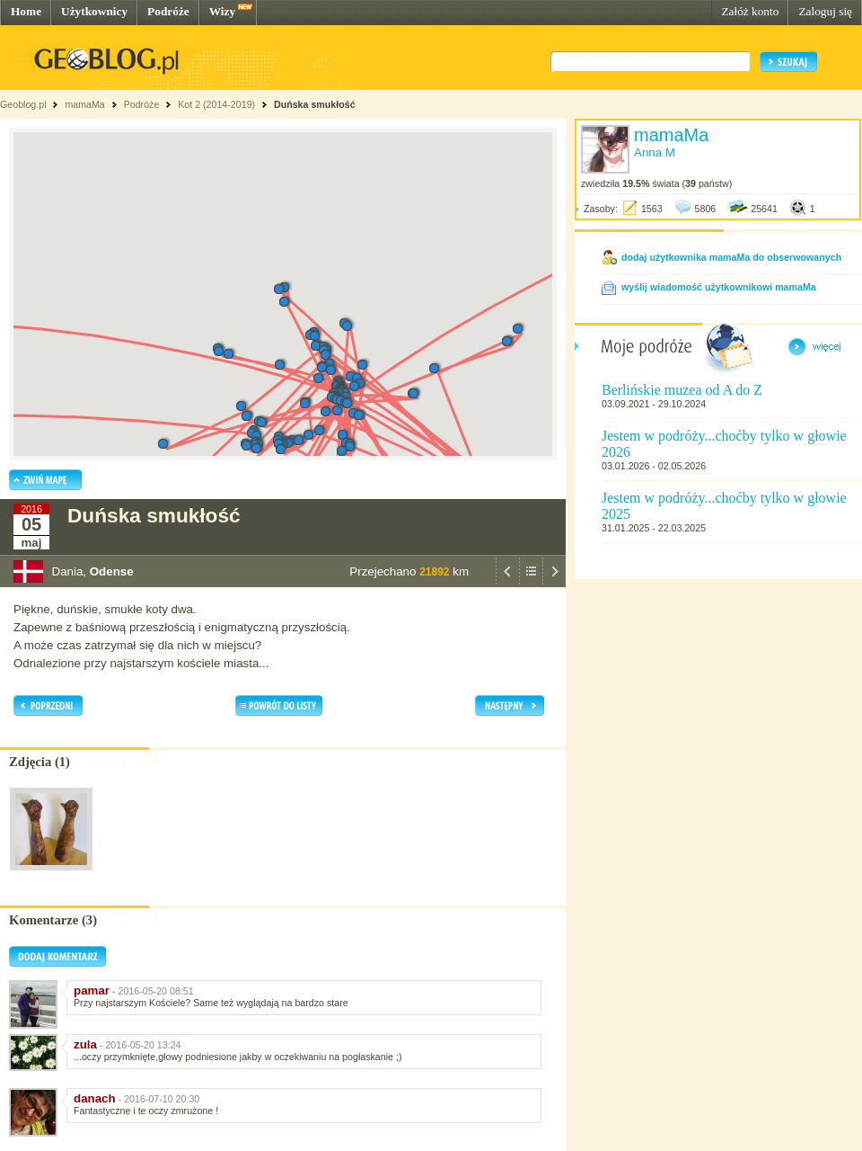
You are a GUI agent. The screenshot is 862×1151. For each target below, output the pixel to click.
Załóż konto (749, 11)
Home (26, 11)
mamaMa (84, 104)
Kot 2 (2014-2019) (216, 104)
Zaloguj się (825, 11)
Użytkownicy (94, 11)
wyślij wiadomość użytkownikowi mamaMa (718, 286)
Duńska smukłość (315, 104)
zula (85, 1044)
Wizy (222, 11)
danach (95, 1098)
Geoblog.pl (23, 104)
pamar (92, 990)
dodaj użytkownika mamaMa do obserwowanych (731, 257)
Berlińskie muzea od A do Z (682, 389)
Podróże (168, 11)
